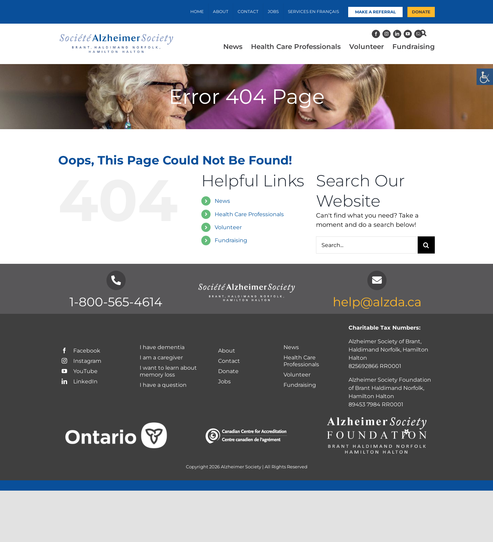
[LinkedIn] (397, 34)
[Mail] (418, 34)
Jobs (224, 381)
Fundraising (231, 240)
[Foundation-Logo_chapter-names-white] (377, 417)
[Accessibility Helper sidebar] (485, 77)
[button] (423, 32)
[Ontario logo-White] (116, 425)
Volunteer (228, 227)
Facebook (81, 350)
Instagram (81, 361)
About (226, 350)
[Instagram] (386, 34)
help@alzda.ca (377, 301)
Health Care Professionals (249, 214)
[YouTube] (408, 34)
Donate (228, 371)
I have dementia (162, 347)
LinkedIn (80, 381)
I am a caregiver (161, 357)
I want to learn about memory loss (168, 371)
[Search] (426, 245)
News (222, 201)
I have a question (164, 385)
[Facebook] (376, 34)
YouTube (80, 371)
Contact (229, 361)
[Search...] (367, 245)
